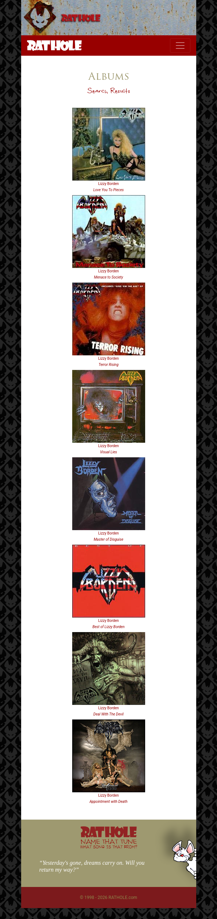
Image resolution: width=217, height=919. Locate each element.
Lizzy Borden (108, 184)
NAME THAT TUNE (108, 843)
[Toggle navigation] (180, 45)
